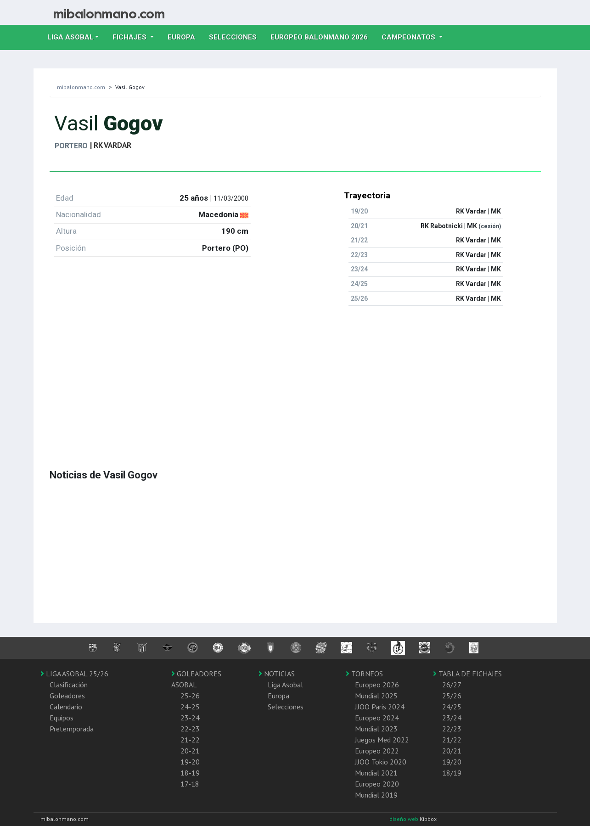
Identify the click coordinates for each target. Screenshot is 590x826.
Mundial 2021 (376, 772)
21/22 (451, 739)
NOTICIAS (276, 673)
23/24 (451, 717)
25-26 (190, 695)
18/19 (451, 772)
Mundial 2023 (376, 728)
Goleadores (67, 695)
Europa (185, 36)
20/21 (451, 750)
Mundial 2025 (376, 695)
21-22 (190, 739)
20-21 (190, 750)
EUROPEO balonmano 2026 (322, 36)
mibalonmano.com (81, 87)
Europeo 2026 (377, 684)
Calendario (66, 706)
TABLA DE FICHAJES (467, 673)
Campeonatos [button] (409, 37)
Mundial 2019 (376, 794)
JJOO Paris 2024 (380, 706)
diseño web (404, 818)
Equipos (61, 717)
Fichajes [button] (130, 37)
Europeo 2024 (377, 717)
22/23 (451, 728)
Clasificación (69, 684)
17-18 (189, 783)
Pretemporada (72, 728)
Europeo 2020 (377, 783)
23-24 (190, 717)
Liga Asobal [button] (70, 37)
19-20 (190, 761)
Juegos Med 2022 (382, 739)
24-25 (190, 706)
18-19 (190, 772)
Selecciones (236, 36)
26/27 (451, 684)
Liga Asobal (285, 684)
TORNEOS (364, 673)
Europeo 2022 (377, 750)
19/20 (451, 761)
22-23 (190, 728)
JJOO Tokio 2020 (380, 761)
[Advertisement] (295, 377)
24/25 (451, 706)
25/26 (451, 695)
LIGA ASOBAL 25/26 (74, 673)
